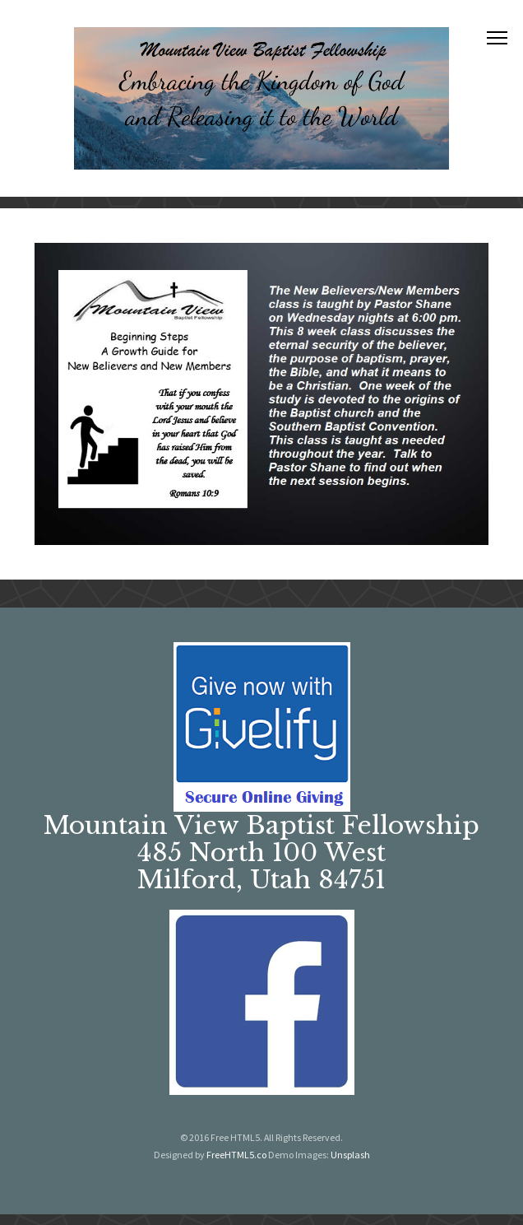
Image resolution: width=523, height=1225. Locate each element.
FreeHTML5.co (236, 1154)
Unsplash (350, 1154)
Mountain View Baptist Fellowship (261, 825)
